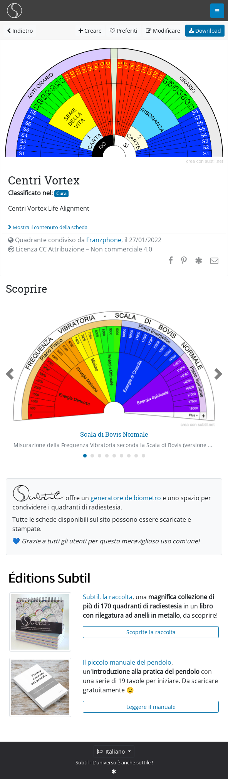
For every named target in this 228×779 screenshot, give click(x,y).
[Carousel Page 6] (121, 455)
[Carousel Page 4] (107, 455)
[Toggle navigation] (217, 10)
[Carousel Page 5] (114, 455)
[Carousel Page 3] (99, 455)
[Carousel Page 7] (129, 455)
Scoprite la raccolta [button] (151, 632)
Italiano (111, 751)
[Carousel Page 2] (92, 455)
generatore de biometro (126, 498)
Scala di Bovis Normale (114, 434)
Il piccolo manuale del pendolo (127, 662)
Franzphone (103, 240)
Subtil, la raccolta (107, 597)
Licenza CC (80, 249)
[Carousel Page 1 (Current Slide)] (85, 455)
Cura (61, 193)
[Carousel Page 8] (136, 455)
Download (205, 30)
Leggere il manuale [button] (151, 706)
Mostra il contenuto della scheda (47, 227)
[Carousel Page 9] (143, 455)
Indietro (20, 30)
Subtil (82, 762)
